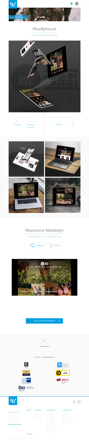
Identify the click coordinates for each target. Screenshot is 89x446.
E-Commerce (68, 418)
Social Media (51, 432)
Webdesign (51, 425)
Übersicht (50, 414)
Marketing (50, 418)
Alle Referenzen (44, 342)
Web (65, 416)
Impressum (12, 438)
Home (29, 410)
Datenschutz (22, 438)
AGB (30, 438)
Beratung (50, 416)
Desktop (37, 245)
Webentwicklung (52, 427)
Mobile (54, 245)
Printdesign (51, 423)
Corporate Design (69, 423)
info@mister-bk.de (15, 424)
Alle (65, 414)
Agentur (38, 410)
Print (65, 420)
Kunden (38, 418)
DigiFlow (50, 420)
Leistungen (50, 410)
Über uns (38, 414)
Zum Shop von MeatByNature (47, 321)
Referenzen (67, 410)
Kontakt (30, 434)
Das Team (39, 416)
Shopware (50, 429)
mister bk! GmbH (13, 4)
